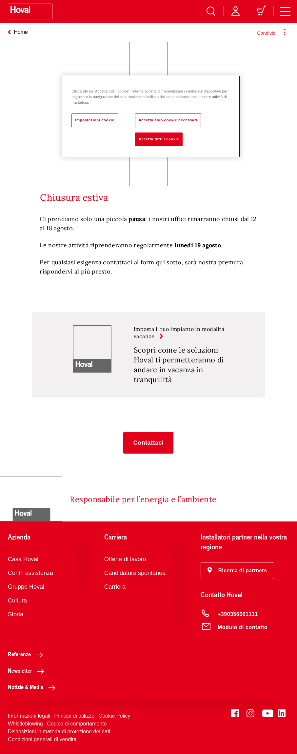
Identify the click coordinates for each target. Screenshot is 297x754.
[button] (148, 443)
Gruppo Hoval (26, 586)
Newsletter (28, 670)
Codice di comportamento (77, 723)
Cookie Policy (114, 716)
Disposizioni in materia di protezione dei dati (59, 731)
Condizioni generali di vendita (42, 739)
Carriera (115, 586)
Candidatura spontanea (135, 573)
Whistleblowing (25, 723)
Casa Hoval (23, 559)
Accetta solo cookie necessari (168, 120)
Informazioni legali (29, 716)
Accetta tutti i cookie (159, 139)
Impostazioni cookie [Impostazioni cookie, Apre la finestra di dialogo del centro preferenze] (94, 120)
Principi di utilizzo (74, 716)
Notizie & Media (33, 687)
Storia (15, 614)
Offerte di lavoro (125, 559)
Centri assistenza (30, 573)
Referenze (27, 654)
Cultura (17, 600)
